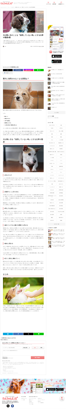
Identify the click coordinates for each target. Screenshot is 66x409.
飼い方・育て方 (52, 125)
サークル (52, 160)
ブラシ (61, 172)
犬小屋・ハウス (52, 163)
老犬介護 (52, 199)
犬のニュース (52, 131)
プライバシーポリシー (41, 399)
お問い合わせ (31, 402)
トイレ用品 (52, 157)
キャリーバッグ (61, 175)
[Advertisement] (13, 55)
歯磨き (52, 217)
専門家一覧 (39, 398)
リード (52, 172)
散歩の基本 (61, 145)
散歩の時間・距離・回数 (52, 151)
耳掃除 (61, 220)
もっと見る (57, 112)
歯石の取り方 (61, 217)
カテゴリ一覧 (56, 224)
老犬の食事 (61, 202)
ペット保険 (23, 399)
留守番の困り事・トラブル (52, 196)
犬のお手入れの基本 (61, 211)
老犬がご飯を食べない (52, 208)
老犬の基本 (61, 195)
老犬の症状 (52, 211)
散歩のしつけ (52, 148)
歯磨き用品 (61, 166)
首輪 (52, 166)
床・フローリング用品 (52, 181)
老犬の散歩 (61, 205)
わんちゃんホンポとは (32, 398)
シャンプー (61, 169)
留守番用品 (61, 192)
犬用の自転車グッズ (61, 181)
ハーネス (61, 163)
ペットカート (52, 175)
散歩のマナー (52, 154)
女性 (35, 347)
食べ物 (52, 128)
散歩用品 (61, 148)
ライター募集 (31, 404)
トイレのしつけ (52, 145)
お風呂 (61, 214)
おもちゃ (52, 169)
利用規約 (30, 401)
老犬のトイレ (52, 202)
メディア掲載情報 (40, 402)
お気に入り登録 (41, 46)
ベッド (61, 160)
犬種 (61, 125)
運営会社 (39, 401)
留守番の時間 (52, 192)
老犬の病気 (61, 208)
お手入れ (61, 128)
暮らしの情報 (61, 131)
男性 (41, 347)
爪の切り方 (52, 220)
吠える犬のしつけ (52, 142)
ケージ (61, 157)
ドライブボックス (61, 178)
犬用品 (61, 154)
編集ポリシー (31, 399)
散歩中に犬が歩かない (61, 151)
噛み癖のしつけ (61, 142)
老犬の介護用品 (61, 199)
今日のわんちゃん (24, 398)
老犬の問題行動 (52, 205)
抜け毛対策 (52, 214)
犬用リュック (52, 178)
